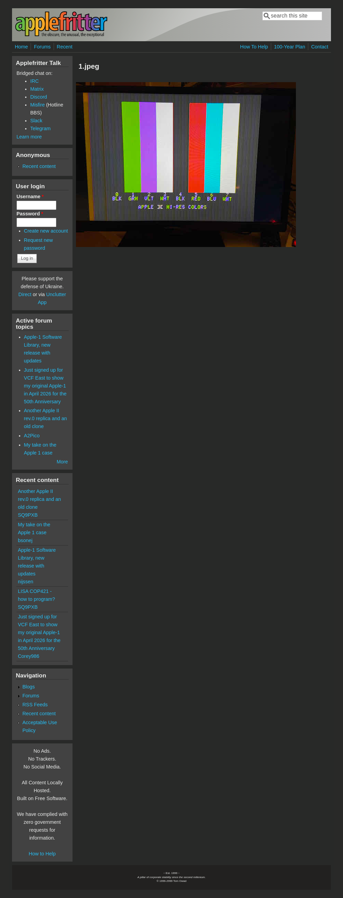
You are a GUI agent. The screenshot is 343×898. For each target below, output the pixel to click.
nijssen (25, 581)
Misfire (37, 105)
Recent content (39, 166)
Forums (42, 46)
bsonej (25, 540)
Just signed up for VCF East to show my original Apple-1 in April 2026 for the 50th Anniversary (45, 385)
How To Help (254, 46)
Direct (25, 294)
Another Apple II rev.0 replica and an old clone (45, 418)
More (62, 461)
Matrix (37, 89)
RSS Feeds (35, 704)
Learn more (29, 136)
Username (30, 196)
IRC (34, 81)
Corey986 (28, 656)
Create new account (46, 231)
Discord (38, 97)
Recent (65, 46)
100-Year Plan (289, 46)
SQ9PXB (28, 515)
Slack (36, 120)
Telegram (40, 128)
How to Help (42, 853)
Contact (319, 46)
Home (21, 46)
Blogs (28, 686)
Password (29, 213)
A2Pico (32, 435)
